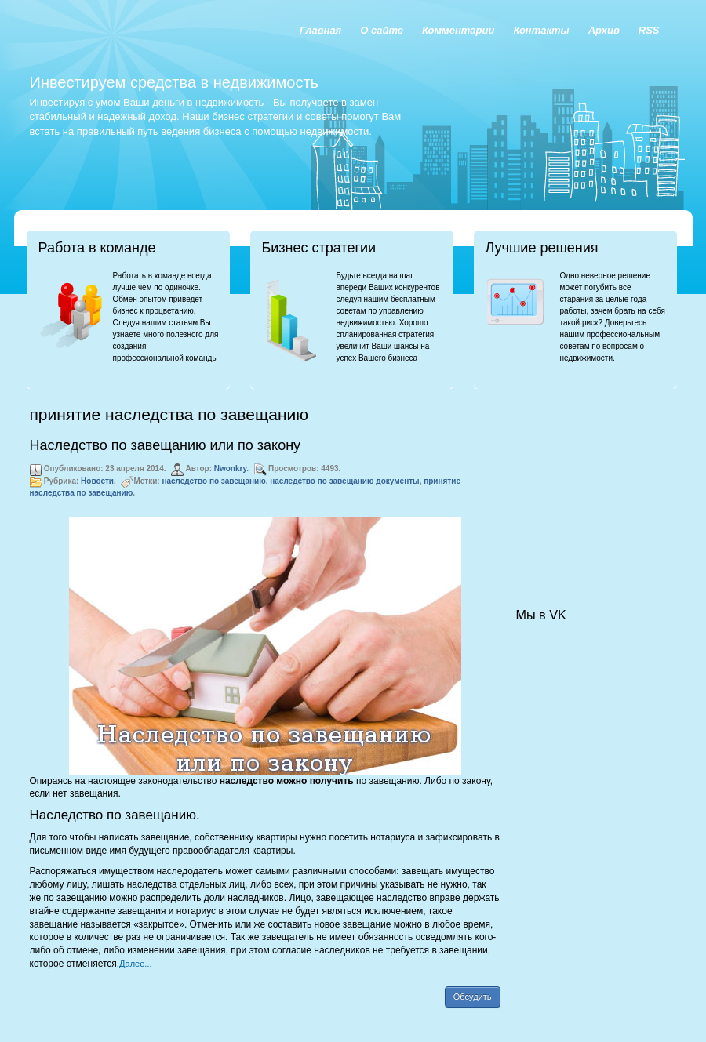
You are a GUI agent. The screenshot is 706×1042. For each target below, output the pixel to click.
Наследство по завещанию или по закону (165, 445)
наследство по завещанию (213, 481)
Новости (97, 481)
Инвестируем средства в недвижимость (174, 82)
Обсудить (472, 996)
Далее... (135, 963)
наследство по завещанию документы (344, 481)
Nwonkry (230, 468)
